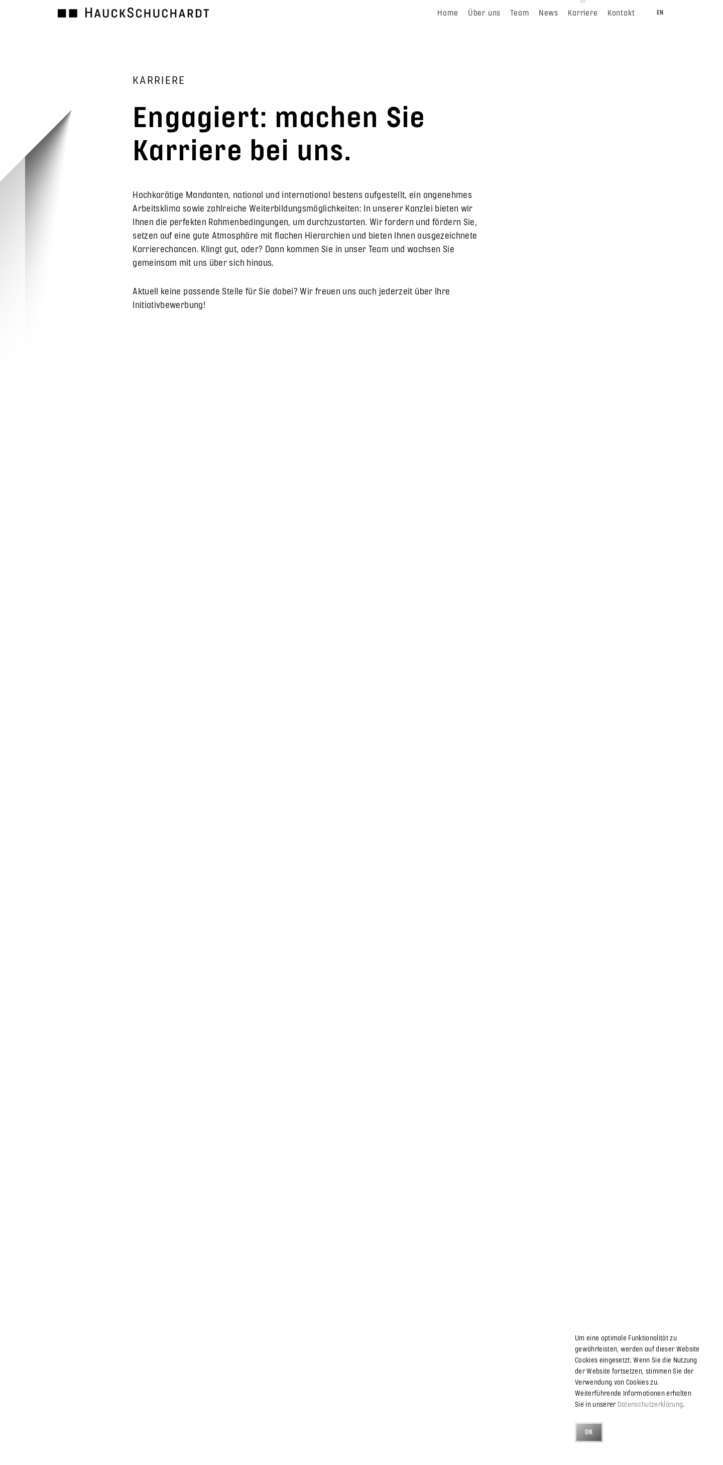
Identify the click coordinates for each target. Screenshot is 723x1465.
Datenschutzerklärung (650, 1404)
